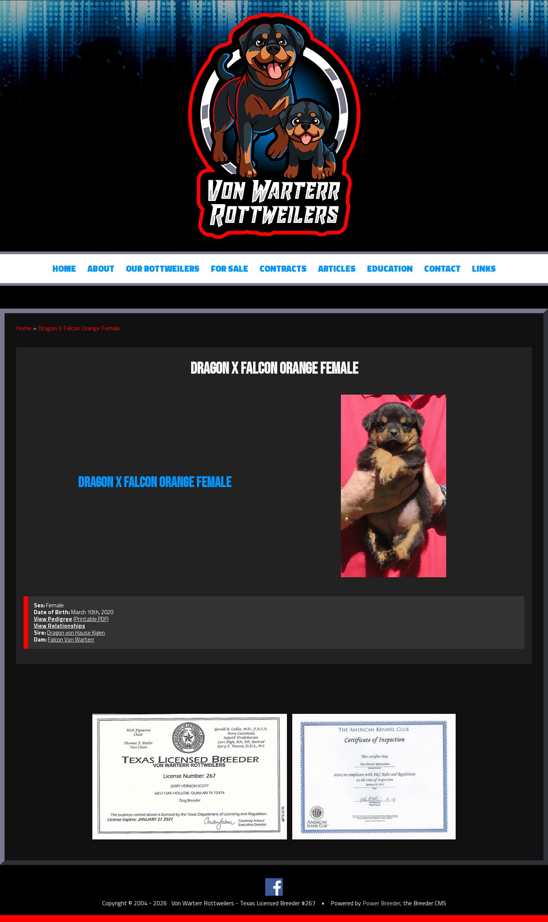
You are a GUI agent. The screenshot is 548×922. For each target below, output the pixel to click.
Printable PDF (91, 619)
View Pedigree (53, 619)
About (100, 268)
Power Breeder (381, 903)
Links (484, 268)
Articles (337, 268)
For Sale (229, 268)
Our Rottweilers (163, 268)
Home (64, 268)
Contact (442, 268)
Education (390, 268)
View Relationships (59, 625)
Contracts (283, 268)
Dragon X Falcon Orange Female (79, 328)
